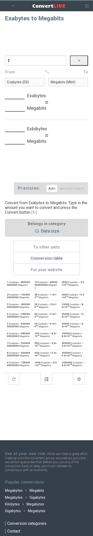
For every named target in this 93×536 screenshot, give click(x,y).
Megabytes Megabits (24, 490)
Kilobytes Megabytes (24, 504)
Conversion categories (26, 523)
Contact (13, 531)
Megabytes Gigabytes (25, 497)
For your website (46, 269)
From (10, 72)
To (85, 72)
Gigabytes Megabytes (25, 511)
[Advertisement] (46, 38)
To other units (46, 247)
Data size (46, 231)
